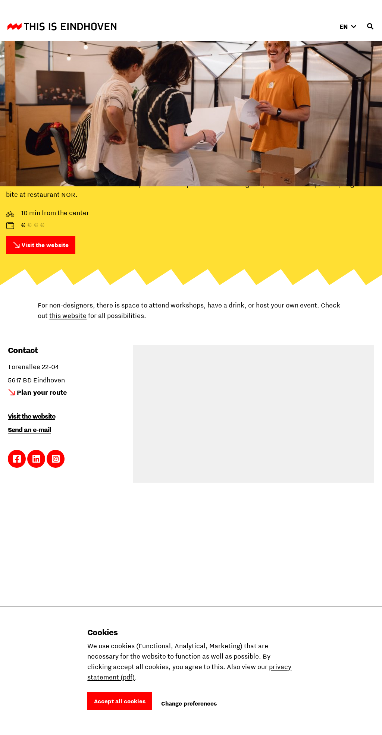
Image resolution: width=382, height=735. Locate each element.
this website (68, 315)
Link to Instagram (56, 459)
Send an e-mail (29, 429)
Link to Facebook (17, 459)
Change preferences (189, 703)
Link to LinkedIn (36, 459)
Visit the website (45, 245)
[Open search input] (370, 26)
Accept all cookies (119, 701)
